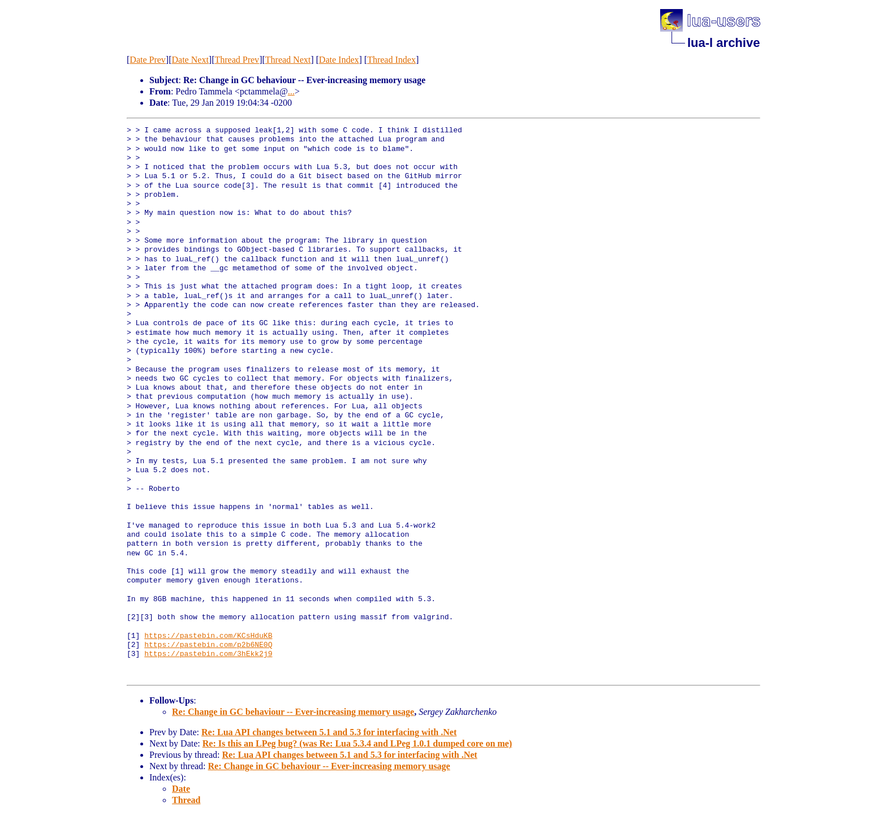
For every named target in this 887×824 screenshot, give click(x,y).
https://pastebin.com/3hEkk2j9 (208, 654)
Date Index (339, 59)
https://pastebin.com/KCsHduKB (208, 636)
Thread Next (288, 59)
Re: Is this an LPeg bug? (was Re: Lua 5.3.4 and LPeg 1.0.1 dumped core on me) (357, 743)
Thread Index (391, 59)
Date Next (190, 59)
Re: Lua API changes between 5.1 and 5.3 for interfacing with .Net (329, 732)
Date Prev (148, 59)
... (291, 91)
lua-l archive (723, 43)
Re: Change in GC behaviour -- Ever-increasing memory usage (293, 712)
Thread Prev (236, 59)
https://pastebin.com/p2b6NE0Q (208, 645)
